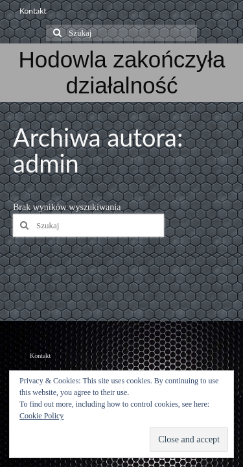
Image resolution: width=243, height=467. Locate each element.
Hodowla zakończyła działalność (121, 72)
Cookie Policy (41, 415)
